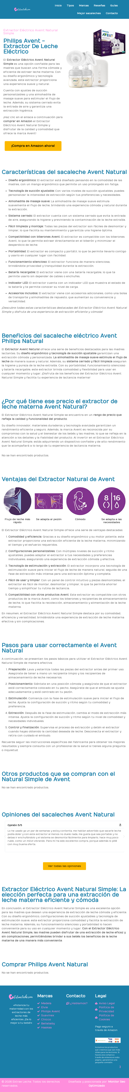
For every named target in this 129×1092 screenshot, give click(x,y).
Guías (114, 5)
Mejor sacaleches (89, 13)
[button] (5, 836)
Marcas (84, 5)
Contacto (112, 13)
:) (120, 1066)
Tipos (70, 5)
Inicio (58, 5)
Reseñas (99, 5)
